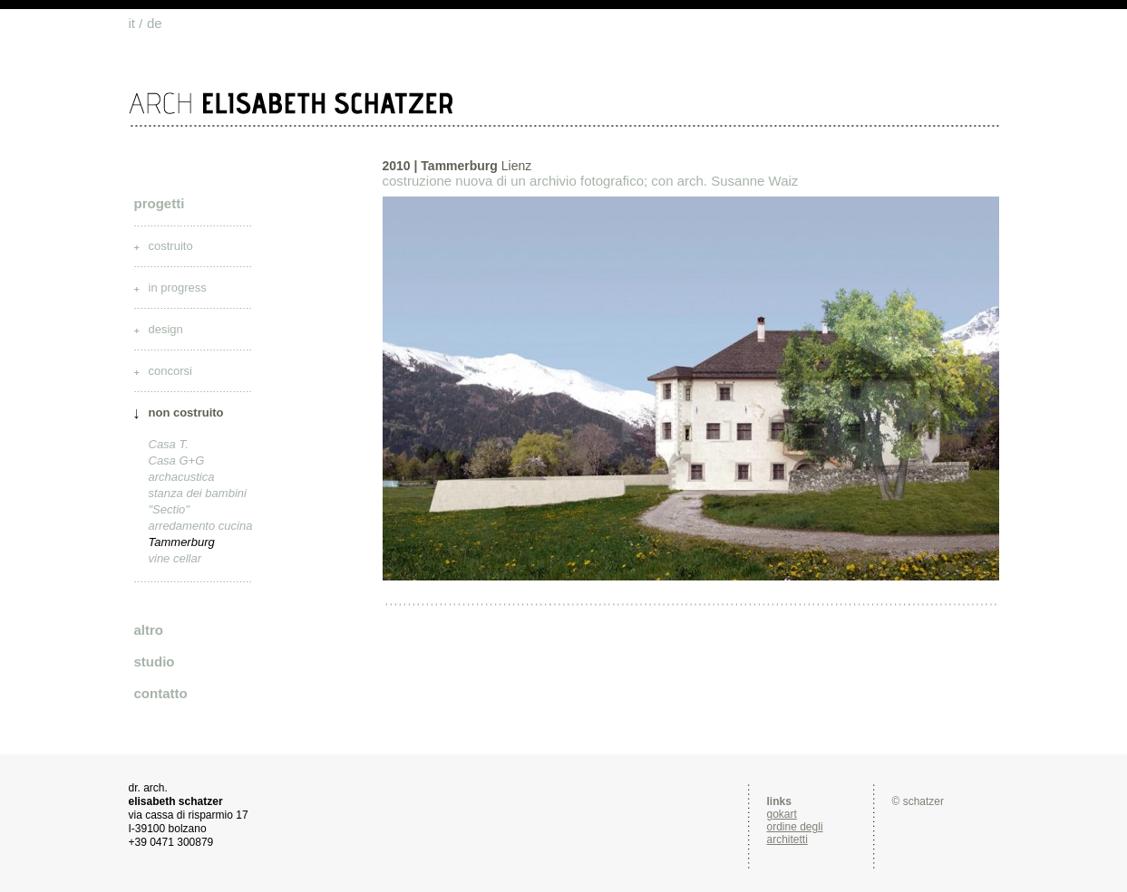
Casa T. (169, 444)
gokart (782, 814)
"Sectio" (169, 509)
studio (154, 661)
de (154, 23)
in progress (178, 287)
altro (149, 630)
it (132, 23)
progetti (159, 203)
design (166, 329)
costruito (171, 246)
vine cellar (175, 558)
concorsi (170, 371)
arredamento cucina (201, 525)
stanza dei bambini (198, 493)
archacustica (182, 477)
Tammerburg (182, 542)
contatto (161, 693)
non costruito (186, 412)
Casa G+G (177, 460)
